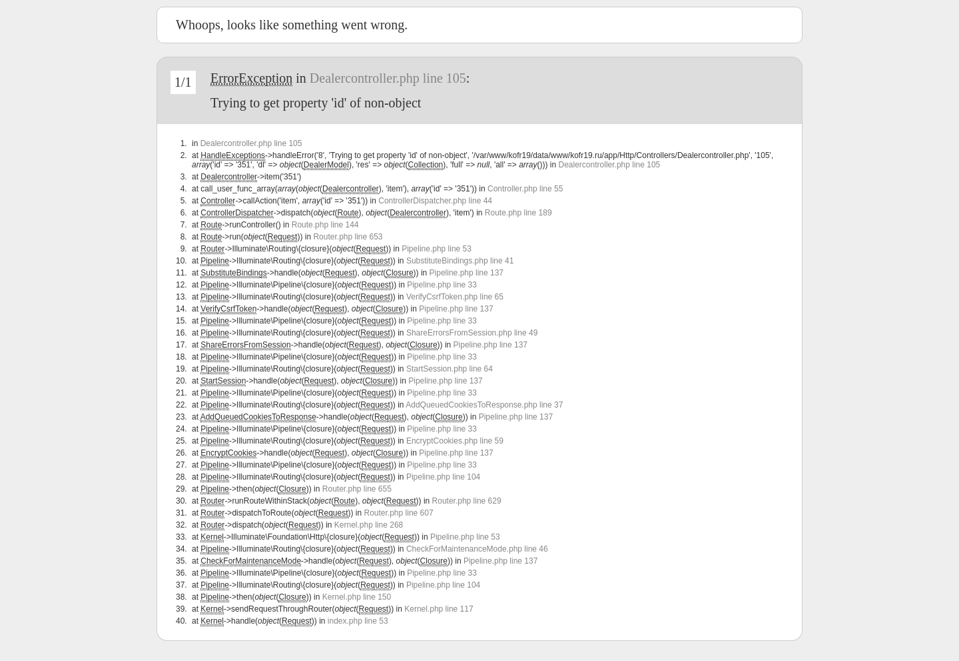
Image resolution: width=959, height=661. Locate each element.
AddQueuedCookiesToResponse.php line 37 (484, 405)
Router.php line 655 (357, 489)
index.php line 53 (358, 621)
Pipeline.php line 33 (442, 284)
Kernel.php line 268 (368, 525)
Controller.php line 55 (525, 188)
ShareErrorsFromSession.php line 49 (471, 333)
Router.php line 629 (466, 501)
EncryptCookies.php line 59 (454, 441)
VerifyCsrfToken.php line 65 (454, 296)
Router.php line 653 (347, 236)
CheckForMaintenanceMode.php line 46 (477, 549)
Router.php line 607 (399, 513)
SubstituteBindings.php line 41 (459, 260)
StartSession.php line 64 (449, 369)
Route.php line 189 (518, 212)
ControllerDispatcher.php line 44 (435, 200)
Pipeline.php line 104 (443, 477)
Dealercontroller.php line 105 (388, 78)
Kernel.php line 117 (438, 609)
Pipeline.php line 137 (466, 272)
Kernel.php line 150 (356, 597)
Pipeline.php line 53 (437, 248)
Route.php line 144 (325, 224)
